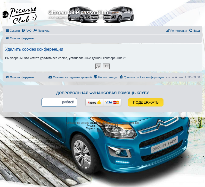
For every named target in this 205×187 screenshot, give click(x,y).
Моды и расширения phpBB (102, 128)
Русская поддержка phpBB (102, 125)
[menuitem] (26, 31)
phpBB (94, 122)
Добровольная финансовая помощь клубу (102, 93)
